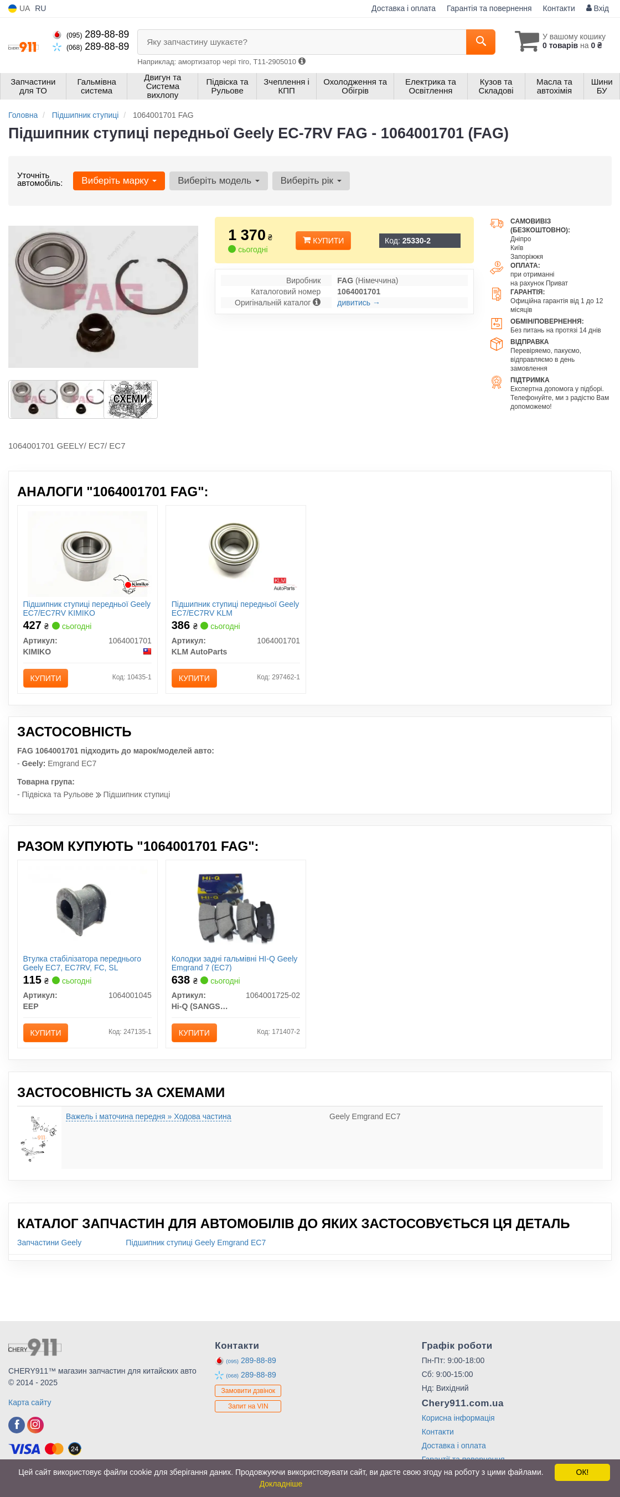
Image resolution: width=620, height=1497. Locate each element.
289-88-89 (91, 34)
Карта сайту (29, 1402)
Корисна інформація (458, 1417)
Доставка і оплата (403, 8)
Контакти (559, 8)
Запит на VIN (248, 1406)
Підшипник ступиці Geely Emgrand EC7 (196, 1242)
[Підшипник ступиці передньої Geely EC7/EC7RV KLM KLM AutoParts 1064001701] (236, 553)
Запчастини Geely (49, 1242)
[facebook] (16, 1425)
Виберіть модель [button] (219, 180)
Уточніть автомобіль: (40, 179)
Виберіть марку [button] (119, 180)
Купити (323, 240)
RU (40, 8)
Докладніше (281, 1483)
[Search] (480, 42)
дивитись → (358, 302)
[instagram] (35, 1425)
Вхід (597, 8)
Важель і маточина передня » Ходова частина (148, 1116)
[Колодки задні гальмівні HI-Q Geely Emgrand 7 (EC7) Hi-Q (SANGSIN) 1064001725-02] (235, 907)
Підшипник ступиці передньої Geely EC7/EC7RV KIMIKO (87, 608)
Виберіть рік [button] (311, 180)
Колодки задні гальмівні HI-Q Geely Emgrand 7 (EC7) (235, 962)
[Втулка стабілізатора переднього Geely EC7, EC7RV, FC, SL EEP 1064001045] (87, 907)
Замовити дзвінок (248, 1391)
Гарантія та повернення (489, 8)
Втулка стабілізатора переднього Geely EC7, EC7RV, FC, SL (82, 962)
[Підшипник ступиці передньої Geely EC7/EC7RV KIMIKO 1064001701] (87, 553)
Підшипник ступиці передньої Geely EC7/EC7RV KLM (235, 608)
